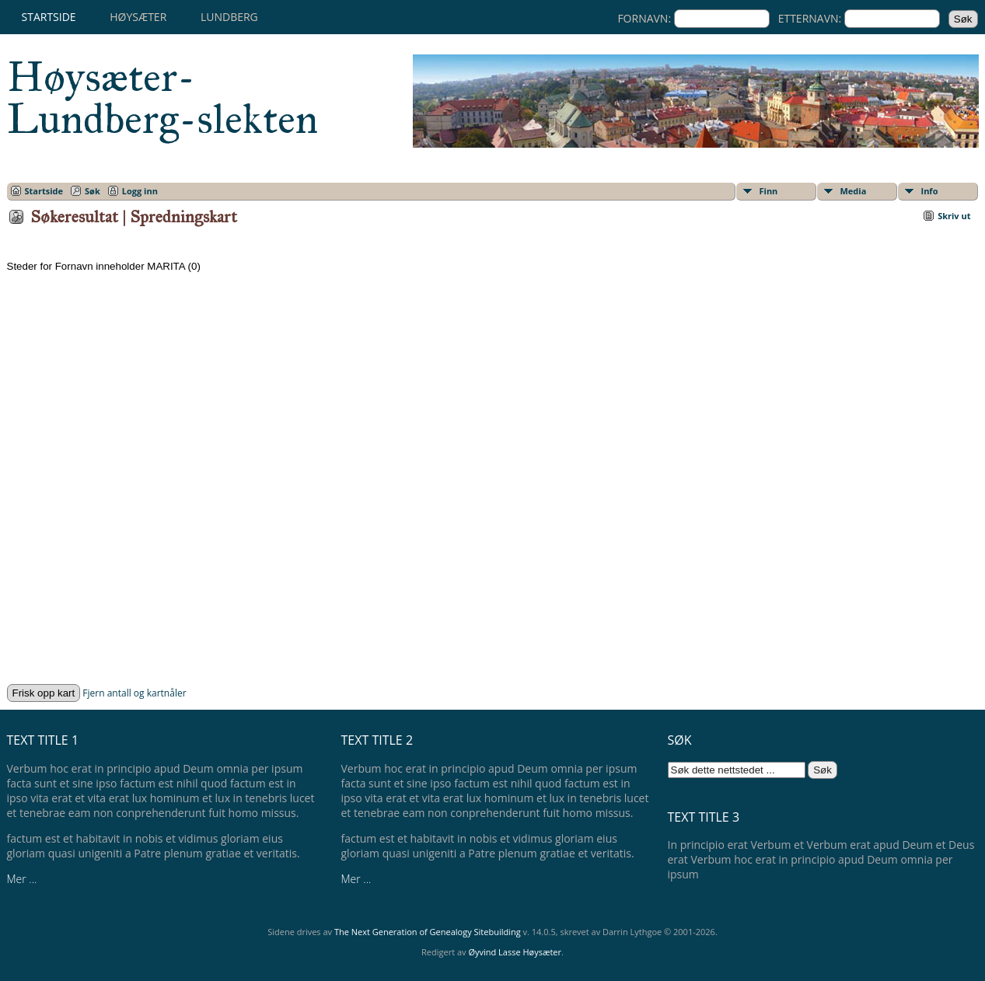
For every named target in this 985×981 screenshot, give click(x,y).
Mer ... (22, 878)
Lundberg (229, 16)
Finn (769, 191)
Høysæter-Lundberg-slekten (162, 98)
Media (853, 191)
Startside (49, 16)
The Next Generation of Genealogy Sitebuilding (427, 931)
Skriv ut (954, 216)
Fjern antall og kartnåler (134, 693)
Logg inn (140, 191)
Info (929, 191)
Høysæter (138, 16)
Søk (92, 191)
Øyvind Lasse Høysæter (514, 952)
